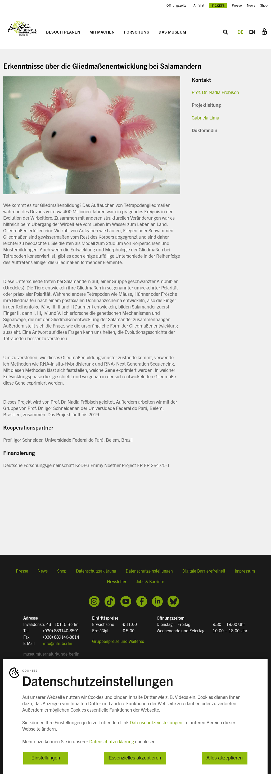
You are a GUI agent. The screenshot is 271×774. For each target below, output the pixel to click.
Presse (237, 5)
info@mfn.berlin (57, 643)
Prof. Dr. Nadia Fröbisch (215, 92)
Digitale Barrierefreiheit (203, 570)
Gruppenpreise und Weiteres (118, 641)
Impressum (245, 570)
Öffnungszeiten (177, 5)
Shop (264, 5)
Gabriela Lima (205, 117)
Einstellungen (45, 758)
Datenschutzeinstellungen (149, 570)
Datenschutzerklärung (96, 570)
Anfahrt (198, 5)
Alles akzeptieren (224, 758)
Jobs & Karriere (150, 581)
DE (240, 32)
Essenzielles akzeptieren (135, 758)
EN (252, 32)
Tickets (218, 5)
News (251, 5)
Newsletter (117, 581)
